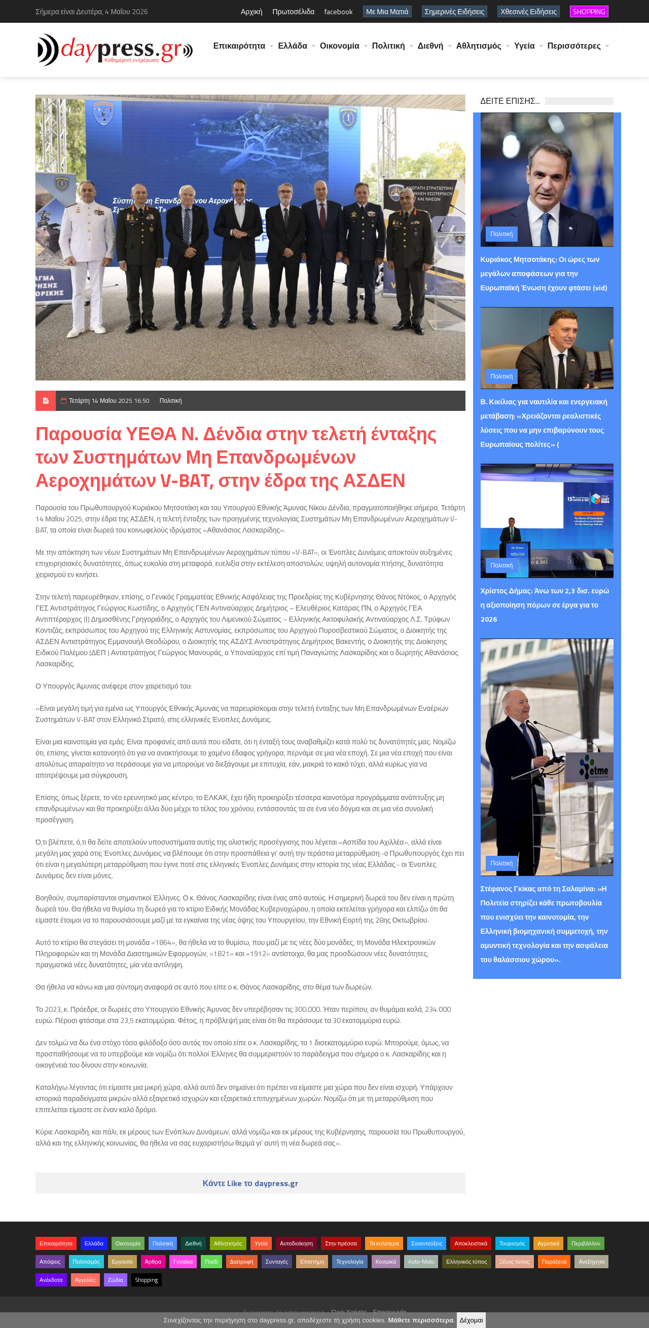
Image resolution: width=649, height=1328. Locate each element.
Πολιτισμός (86, 1262)
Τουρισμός (512, 1243)
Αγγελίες (85, 1280)
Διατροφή (242, 1262)
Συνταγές (277, 1262)
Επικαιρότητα (239, 51)
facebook (338, 11)
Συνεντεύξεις (427, 1243)
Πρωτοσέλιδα (293, 11)
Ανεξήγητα (591, 1262)
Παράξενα (554, 1262)
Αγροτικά (548, 1243)
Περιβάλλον (585, 1243)
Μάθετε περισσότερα (420, 1320)
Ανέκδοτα (51, 1280)
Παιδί (211, 1262)
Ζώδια (115, 1280)
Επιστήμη (312, 1262)
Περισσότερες (574, 51)
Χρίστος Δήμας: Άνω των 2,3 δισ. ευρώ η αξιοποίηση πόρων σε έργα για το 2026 (545, 604)
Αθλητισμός (478, 51)
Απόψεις (50, 1262)
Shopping (146, 1280)
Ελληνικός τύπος (466, 1262)
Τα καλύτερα (384, 1243)
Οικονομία (339, 51)
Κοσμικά (386, 1262)
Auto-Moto (421, 1262)
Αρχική (252, 11)
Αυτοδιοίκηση (296, 1243)
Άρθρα (153, 1262)
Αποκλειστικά (470, 1243)
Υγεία (524, 51)
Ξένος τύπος (514, 1262)
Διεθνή (431, 51)
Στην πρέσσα (341, 1243)
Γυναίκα (183, 1262)
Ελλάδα (292, 51)
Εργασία (122, 1262)
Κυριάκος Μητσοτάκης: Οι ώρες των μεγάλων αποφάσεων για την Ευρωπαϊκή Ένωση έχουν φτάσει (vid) (544, 273)
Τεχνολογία (349, 1262)
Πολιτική (388, 51)
